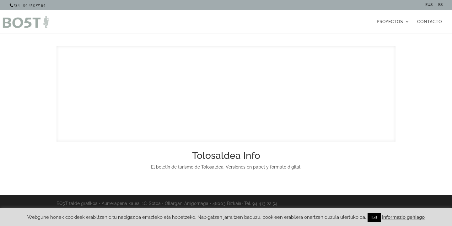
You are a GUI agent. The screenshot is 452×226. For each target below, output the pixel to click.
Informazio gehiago (403, 217)
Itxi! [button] (374, 218)
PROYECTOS (390, 21)
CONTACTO (429, 21)
